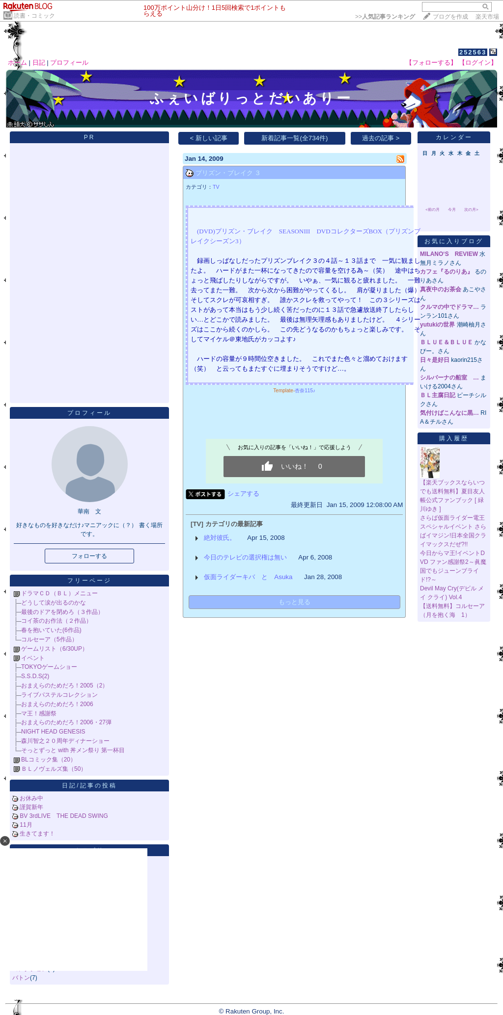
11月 (26, 824)
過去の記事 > (381, 138)
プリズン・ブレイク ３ (228, 173)
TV (216, 187)
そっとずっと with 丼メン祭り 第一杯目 (73, 750)
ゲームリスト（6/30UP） (54, 648)
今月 (452, 209)
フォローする (89, 556)
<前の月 (432, 209)
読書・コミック (34, 15)
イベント (33, 658)
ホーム (17, 62)
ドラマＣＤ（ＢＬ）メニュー (59, 593)
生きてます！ (37, 833)
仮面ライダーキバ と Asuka (248, 577)
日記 (38, 62)
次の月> (471, 209)
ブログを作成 (450, 16)
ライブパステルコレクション (59, 694)
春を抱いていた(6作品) (51, 630)
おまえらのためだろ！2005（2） (64, 685)
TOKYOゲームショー (49, 666)
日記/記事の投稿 (89, 785)
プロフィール (69, 62)
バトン (21, 977)
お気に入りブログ (453, 241)
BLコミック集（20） (48, 759)
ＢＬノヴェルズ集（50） (53, 768)
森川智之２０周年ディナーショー (65, 740)
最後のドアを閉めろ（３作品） (62, 612)
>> (385, 16)
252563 (472, 52)
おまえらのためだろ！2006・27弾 (66, 722)
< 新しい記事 (209, 138)
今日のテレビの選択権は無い (245, 557)
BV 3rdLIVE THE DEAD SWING (64, 815)
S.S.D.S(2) (35, 676)
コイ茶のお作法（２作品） (56, 620)
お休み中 (31, 798)
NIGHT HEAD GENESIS (53, 731)
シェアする (243, 493)
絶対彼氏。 (220, 537)
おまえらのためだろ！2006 (57, 704)
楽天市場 (487, 16)
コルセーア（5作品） (49, 639)
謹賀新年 (31, 807)
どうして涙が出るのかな (53, 602)
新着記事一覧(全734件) (294, 138)
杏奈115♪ (305, 390)
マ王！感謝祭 (38, 713)
